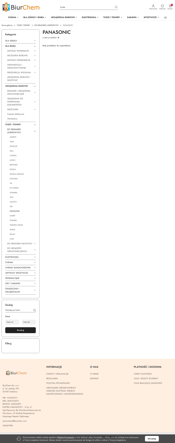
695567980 (8, 425)
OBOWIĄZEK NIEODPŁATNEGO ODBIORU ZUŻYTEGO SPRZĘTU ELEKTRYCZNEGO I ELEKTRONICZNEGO (64, 390)
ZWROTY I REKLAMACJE (57, 374)
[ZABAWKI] (133, 17)
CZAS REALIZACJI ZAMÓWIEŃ (148, 383)
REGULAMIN (52, 378)
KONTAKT (94, 378)
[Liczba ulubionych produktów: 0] (162, 7)
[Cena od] (12, 322)
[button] (64, 17)
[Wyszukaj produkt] (89, 7)
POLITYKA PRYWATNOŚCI (58, 383)
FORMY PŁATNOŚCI (143, 374)
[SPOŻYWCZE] (151, 17)
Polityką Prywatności (65, 437)
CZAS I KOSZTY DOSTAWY (146, 378)
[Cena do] (29, 322)
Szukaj (20, 330)
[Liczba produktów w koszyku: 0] (170, 7)
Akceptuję (152, 438)
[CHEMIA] (13, 17)
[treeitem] (20, 40)
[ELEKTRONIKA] (90, 17)
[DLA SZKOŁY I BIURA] (34, 17)
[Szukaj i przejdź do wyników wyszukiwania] (116, 7)
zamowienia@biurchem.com (15, 421)
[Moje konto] (153, 7)
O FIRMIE (94, 374)
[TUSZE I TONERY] (112, 17)
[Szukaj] (34, 310)
